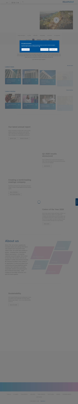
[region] (39, 46)
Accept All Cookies (44, 49)
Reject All (53, 49)
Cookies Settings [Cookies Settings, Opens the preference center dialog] (25, 49)
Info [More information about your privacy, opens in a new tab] (39, 46)
